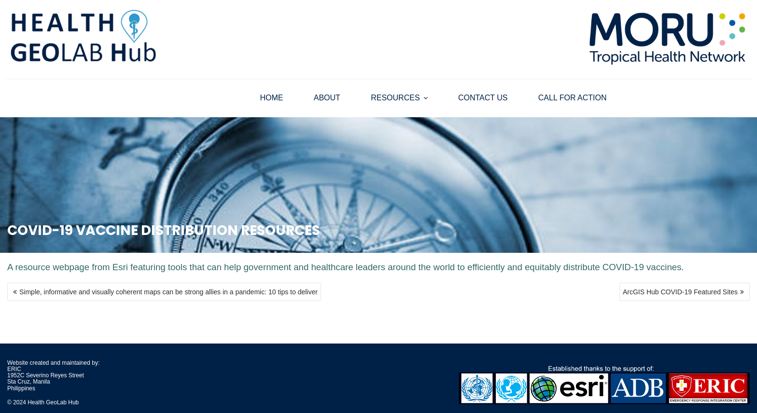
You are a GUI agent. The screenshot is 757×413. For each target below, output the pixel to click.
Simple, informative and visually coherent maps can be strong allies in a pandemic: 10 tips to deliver (168, 292)
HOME (271, 98)
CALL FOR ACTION (572, 98)
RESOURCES (395, 98)
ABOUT (327, 98)
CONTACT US (483, 98)
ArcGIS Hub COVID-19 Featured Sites (680, 292)
